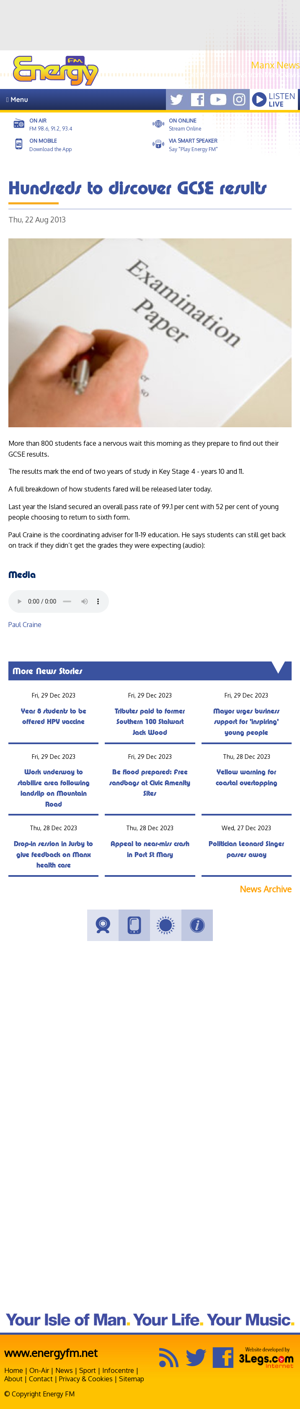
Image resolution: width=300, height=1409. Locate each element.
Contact (41, 1379)
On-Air (39, 1370)
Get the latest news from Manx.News (243, 75)
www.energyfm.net (51, 1352)
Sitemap (131, 1379)
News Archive (266, 889)
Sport (87, 1370)
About (13, 1379)
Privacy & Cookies (86, 1379)
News (64, 1370)
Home (13, 1370)
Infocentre (118, 1370)
